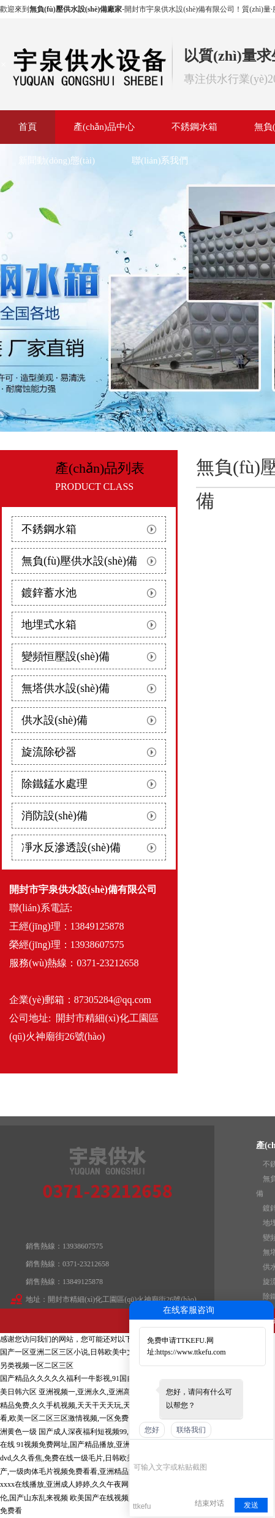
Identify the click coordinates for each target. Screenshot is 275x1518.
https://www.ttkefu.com (190, 1352)
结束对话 (209, 1503)
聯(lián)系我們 (160, 160)
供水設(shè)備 (54, 720)
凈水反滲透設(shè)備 (71, 847)
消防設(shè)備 (54, 816)
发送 (251, 1505)
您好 (152, 1430)
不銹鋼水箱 (194, 127)
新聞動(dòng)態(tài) (56, 160)
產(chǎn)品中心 (104, 127)
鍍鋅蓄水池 (49, 593)
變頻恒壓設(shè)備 (65, 656)
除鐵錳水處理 (54, 784)
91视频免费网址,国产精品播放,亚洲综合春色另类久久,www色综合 (123, 1444)
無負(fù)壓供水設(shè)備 (79, 561)
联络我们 (191, 1430)
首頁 (27, 127)
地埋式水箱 (49, 624)
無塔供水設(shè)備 (65, 688)
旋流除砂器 (49, 752)
